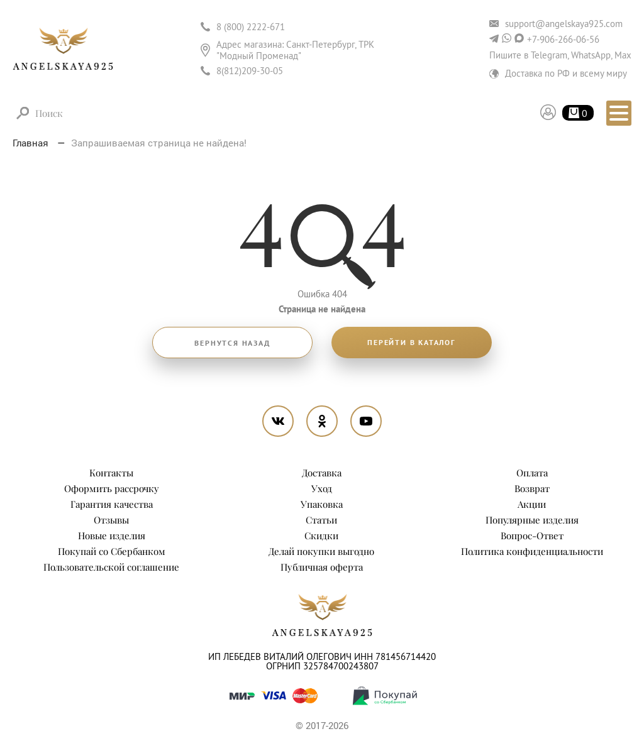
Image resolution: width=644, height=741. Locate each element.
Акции (532, 504)
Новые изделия (111, 535)
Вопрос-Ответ (532, 535)
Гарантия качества (111, 504)
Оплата (532, 472)
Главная (32, 142)
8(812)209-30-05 (249, 71)
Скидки (321, 535)
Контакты (111, 472)
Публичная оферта (321, 567)
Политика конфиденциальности (532, 551)
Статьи (321, 519)
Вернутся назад (232, 343)
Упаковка (322, 504)
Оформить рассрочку (111, 488)
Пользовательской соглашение (111, 567)
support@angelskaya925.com (564, 24)
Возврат (532, 488)
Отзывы (111, 519)
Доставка (321, 472)
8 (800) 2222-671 (250, 27)
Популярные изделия (532, 519)
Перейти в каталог (411, 342)
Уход (321, 488)
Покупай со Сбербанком (111, 551)
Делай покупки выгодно (321, 551)
